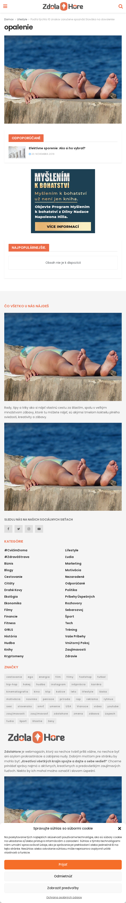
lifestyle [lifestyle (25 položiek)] (87, 691)
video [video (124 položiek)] (98, 706)
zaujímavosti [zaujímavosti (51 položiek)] (15, 713)
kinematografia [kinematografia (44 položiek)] (17, 691)
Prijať (63, 864)
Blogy (8, 570)
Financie (11, 616)
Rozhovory (73, 603)
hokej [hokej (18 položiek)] (27, 684)
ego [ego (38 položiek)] (30, 677)
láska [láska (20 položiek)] (103, 691)
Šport (69, 616)
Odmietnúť (63, 876)
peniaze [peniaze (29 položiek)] (48, 699)
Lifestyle (22, 19)
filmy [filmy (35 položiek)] (70, 677)
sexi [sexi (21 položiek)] (9, 706)
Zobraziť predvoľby (63, 888)
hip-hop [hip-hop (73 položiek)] (11, 684)
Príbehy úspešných (80, 596)
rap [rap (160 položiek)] (78, 699)
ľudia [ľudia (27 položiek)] (10, 721)
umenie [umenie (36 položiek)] (55, 706)
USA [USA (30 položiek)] (68, 706)
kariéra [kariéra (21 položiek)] (96, 684)
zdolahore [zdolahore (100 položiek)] (61, 713)
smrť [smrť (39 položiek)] (41, 706)
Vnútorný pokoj (77, 643)
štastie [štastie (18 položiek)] (37, 721)
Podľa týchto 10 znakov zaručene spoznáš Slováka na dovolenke (72, 19)
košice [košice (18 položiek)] (60, 691)
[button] (119, 828)
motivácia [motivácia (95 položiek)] (13, 699)
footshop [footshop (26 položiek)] (85, 677)
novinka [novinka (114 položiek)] (31, 699)
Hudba (9, 643)
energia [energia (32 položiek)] (44, 677)
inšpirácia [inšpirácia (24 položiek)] (79, 684)
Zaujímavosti (75, 649)
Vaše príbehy (75, 636)
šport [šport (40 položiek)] (23, 721)
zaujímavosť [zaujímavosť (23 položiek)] (39, 713)
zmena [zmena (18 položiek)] (78, 713)
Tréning (71, 630)
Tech (69, 623)
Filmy (8, 610)
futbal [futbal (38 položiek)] (101, 677)
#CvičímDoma (15, 550)
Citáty (9, 583)
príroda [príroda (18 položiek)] (65, 699)
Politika (71, 590)
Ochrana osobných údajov (64, 897)
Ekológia (11, 596)
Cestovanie (13, 577)
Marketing (73, 563)
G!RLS (8, 630)
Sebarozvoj (74, 610)
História (10, 636)
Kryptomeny (13, 656)
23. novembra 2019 (41, 154)
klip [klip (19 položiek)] (47, 691)
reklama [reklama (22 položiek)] (92, 699)
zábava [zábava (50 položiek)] (94, 713)
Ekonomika (12, 603)
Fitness (10, 623)
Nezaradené (74, 577)
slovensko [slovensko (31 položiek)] (25, 706)
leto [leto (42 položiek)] (73, 691)
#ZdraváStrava (16, 557)
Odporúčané (75, 583)
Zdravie (71, 656)
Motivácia (73, 570)
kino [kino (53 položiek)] (37, 691)
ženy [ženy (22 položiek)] (51, 721)
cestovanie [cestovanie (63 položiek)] (14, 677)
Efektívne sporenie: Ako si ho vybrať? (57, 148)
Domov (9, 19)
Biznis (8, 563)
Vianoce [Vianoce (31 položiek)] (82, 706)
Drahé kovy (13, 590)
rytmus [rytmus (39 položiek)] (108, 699)
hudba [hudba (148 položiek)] (40, 684)
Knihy (8, 649)
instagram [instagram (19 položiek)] (58, 684)
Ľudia (69, 557)
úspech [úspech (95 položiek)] (110, 713)
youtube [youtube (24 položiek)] (113, 706)
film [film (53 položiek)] (58, 677)
